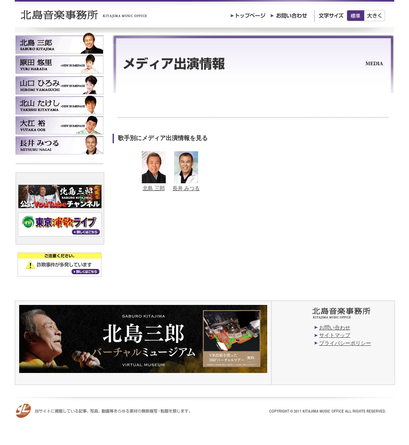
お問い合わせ (334, 328)
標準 (355, 15)
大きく (374, 15)
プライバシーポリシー (345, 343)
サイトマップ (334, 335)
